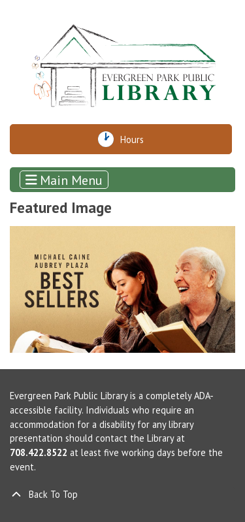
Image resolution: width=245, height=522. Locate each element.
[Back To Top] (122, 494)
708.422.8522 (38, 452)
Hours (137, 139)
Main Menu (64, 179)
